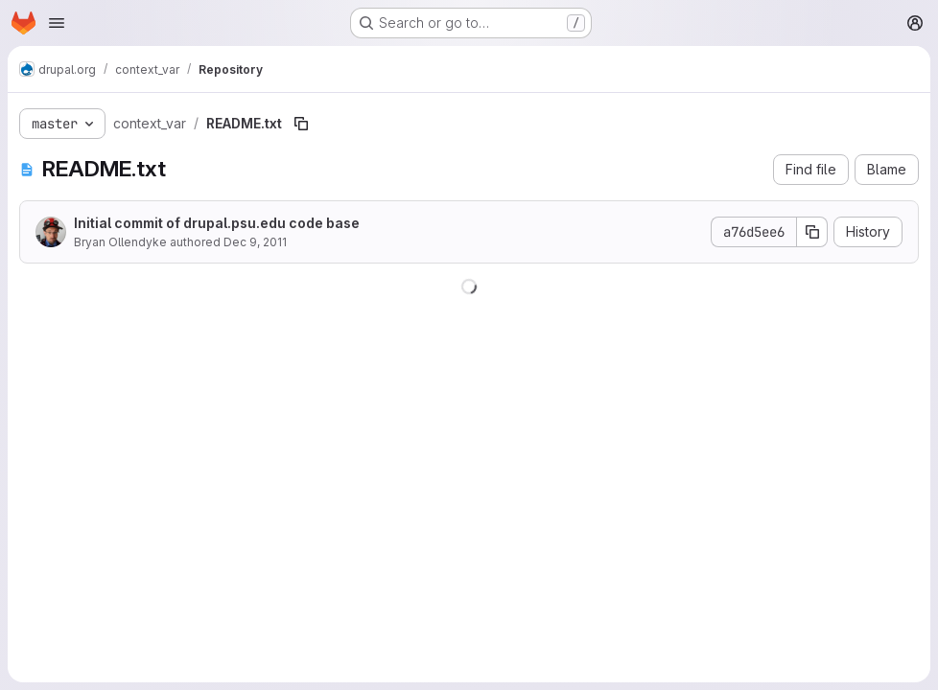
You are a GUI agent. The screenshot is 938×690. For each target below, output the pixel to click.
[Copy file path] (301, 123)
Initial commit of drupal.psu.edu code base (217, 223)
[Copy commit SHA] (812, 232)
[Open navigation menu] (56, 23)
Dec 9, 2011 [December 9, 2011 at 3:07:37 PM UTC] (255, 242)
